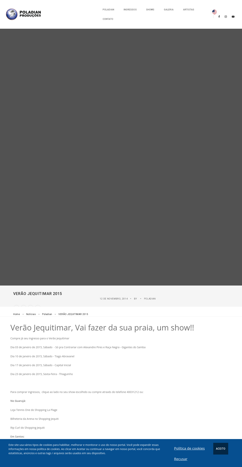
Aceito (190, 447)
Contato (186, 7)
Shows (127, 7)
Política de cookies (158, 447)
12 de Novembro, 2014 (187, 279)
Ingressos (107, 7)
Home (16, 295)
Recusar (205, 447)
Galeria (145, 7)
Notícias (31, 295)
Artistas (165, 7)
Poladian (85, 7)
